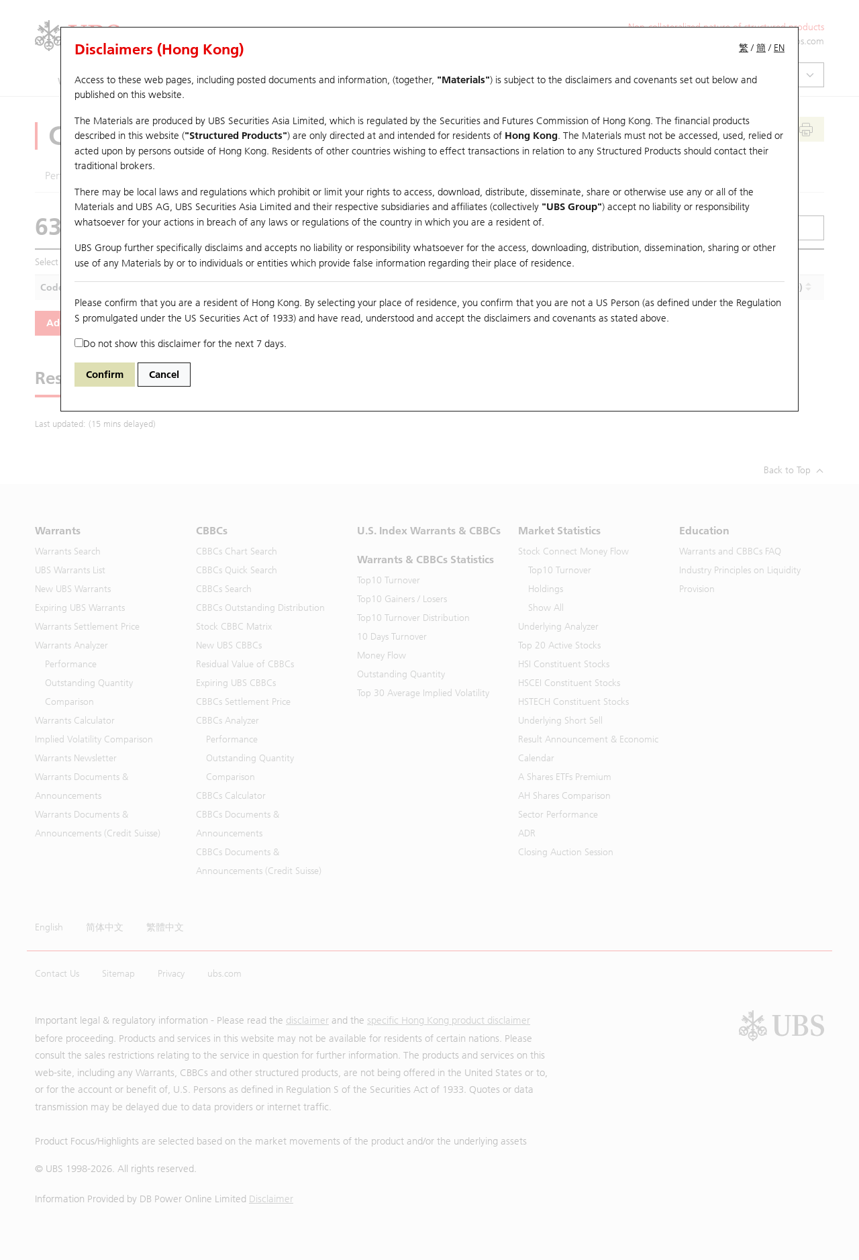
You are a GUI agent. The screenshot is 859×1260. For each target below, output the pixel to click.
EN (779, 48)
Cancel (164, 375)
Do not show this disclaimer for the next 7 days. (180, 344)
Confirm (104, 375)
